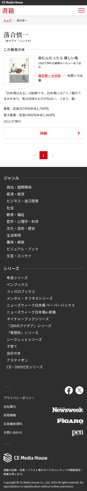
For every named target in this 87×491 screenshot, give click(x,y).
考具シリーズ (17, 277)
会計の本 (14, 353)
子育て (12, 346)
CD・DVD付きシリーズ (25, 366)
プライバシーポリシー (19, 398)
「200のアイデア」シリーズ (29, 325)
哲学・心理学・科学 (23, 221)
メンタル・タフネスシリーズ (30, 298)
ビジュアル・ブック (22, 248)
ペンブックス (17, 284)
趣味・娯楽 (15, 242)
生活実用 (14, 235)
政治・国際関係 (19, 187)
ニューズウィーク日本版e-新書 (31, 312)
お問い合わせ (13, 432)
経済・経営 (15, 194)
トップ (8, 20)
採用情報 (10, 415)
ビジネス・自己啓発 (23, 200)
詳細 (43, 133)
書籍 (8, 10)
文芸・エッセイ (19, 255)
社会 (10, 207)
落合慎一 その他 (49, 75)
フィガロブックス (21, 291)
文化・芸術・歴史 (21, 228)
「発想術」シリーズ (22, 332)
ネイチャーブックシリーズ (28, 318)
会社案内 (10, 406)
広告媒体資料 (13, 423)
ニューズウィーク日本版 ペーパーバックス (41, 305)
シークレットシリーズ (24, 339)
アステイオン (17, 360)
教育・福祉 (15, 214)
